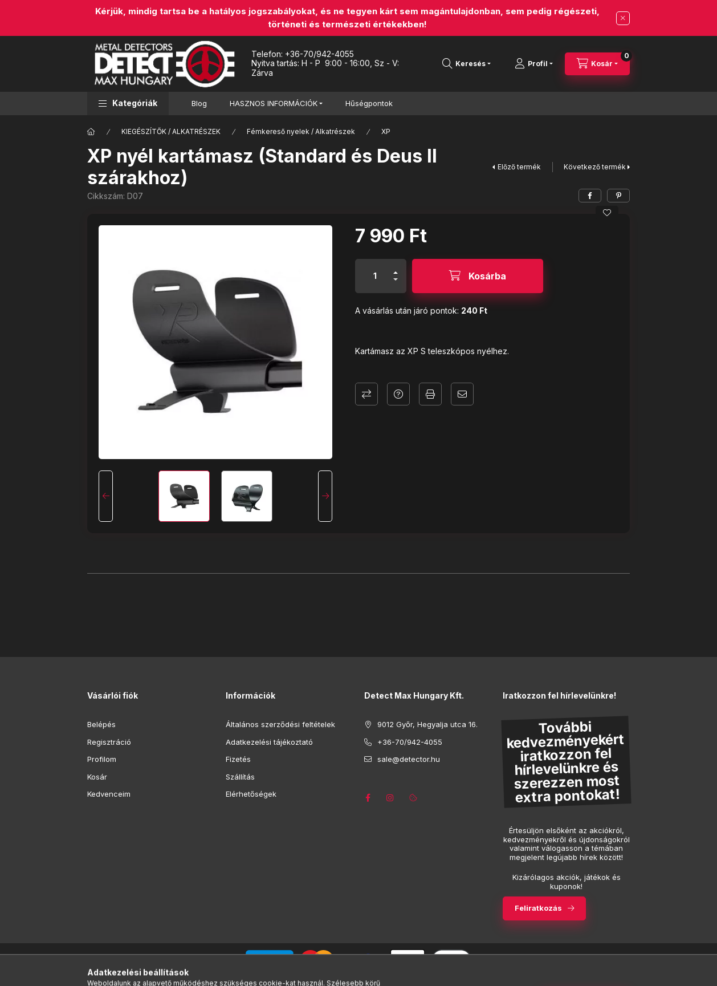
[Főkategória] (91, 132)
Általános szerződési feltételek (280, 724)
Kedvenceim (109, 793)
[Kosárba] (477, 276)
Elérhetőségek (251, 793)
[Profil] (534, 63)
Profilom (101, 759)
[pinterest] (618, 195)
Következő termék (595, 167)
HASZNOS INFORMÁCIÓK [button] (273, 103)
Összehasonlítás (366, 394)
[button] (128, 103)
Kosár (97, 776)
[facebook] (590, 195)
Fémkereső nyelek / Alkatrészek (301, 131)
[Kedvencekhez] (607, 213)
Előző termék (519, 167)
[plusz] (395, 267)
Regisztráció (109, 741)
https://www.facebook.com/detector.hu (367, 797)
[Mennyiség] (375, 276)
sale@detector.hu (408, 759)
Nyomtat (430, 394)
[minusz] (395, 284)
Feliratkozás (538, 907)
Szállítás (240, 776)
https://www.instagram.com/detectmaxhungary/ (390, 797)
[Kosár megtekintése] (597, 63)
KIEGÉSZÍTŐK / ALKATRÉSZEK (171, 131)
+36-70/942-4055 (319, 54)
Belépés (101, 724)
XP (385, 131)
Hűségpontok (369, 103)
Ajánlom (462, 394)
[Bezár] (623, 18)
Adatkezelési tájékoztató (269, 741)
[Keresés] (466, 63)
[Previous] (106, 496)
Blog (199, 103)
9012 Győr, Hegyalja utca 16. (427, 724)
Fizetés (238, 759)
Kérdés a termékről (398, 394)
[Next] (325, 496)
